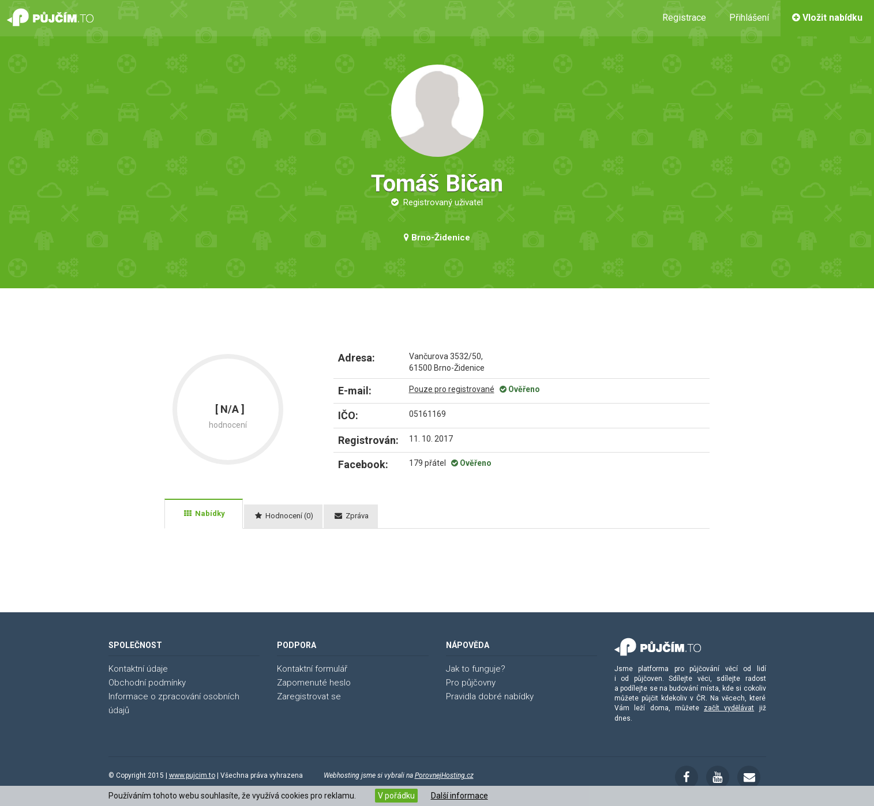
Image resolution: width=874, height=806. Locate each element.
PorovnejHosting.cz (444, 775)
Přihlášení (749, 17)
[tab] (203, 514)
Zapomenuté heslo (314, 682)
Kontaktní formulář (312, 669)
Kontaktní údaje (138, 669)
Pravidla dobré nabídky (490, 696)
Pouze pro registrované (451, 389)
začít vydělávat (729, 708)
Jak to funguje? (475, 669)
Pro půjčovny (471, 682)
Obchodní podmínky (147, 682)
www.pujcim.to (192, 775)
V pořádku (396, 795)
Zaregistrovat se (309, 696)
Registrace (684, 17)
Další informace (459, 795)
